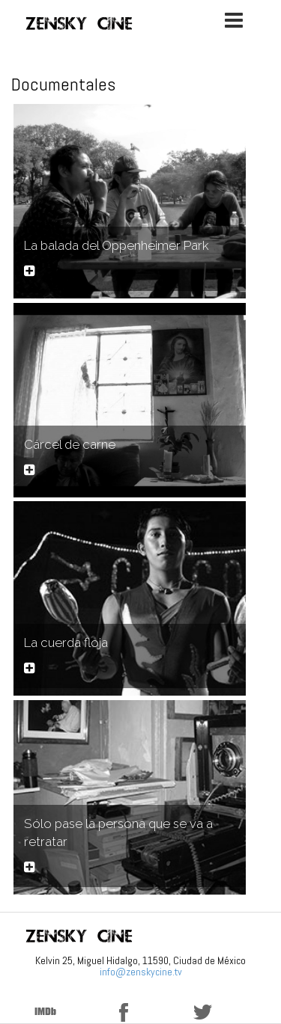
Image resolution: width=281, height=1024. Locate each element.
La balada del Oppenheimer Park (116, 245)
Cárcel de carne (69, 444)
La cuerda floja (66, 642)
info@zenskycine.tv (141, 971)
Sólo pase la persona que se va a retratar (118, 832)
